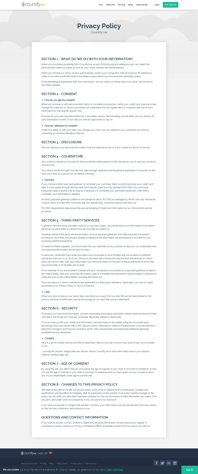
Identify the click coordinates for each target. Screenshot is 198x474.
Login (157, 5)
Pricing (121, 5)
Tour (101, 5)
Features (110, 5)
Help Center (142, 5)
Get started (170, 4)
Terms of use (91, 463)
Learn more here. (115, 470)
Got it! (189, 469)
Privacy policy (76, 463)
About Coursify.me (29, 463)
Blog (130, 5)
